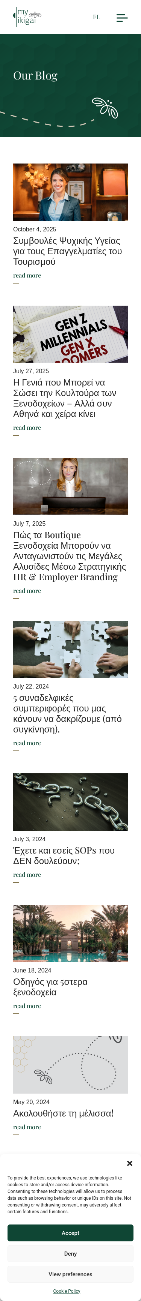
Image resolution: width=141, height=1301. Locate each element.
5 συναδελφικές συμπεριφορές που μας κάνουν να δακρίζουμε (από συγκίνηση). (67, 713)
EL (96, 17)
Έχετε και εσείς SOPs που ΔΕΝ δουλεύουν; (64, 855)
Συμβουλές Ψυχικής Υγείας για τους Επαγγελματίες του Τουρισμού (67, 250)
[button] (129, 1163)
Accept (70, 1233)
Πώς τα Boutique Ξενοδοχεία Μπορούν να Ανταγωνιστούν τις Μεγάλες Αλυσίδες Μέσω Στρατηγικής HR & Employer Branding (69, 555)
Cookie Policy (66, 1291)
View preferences (70, 1274)
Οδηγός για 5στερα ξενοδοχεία (50, 986)
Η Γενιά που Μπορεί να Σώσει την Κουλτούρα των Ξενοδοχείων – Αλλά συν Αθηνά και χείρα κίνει (64, 397)
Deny (70, 1253)
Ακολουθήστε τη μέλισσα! (63, 1113)
